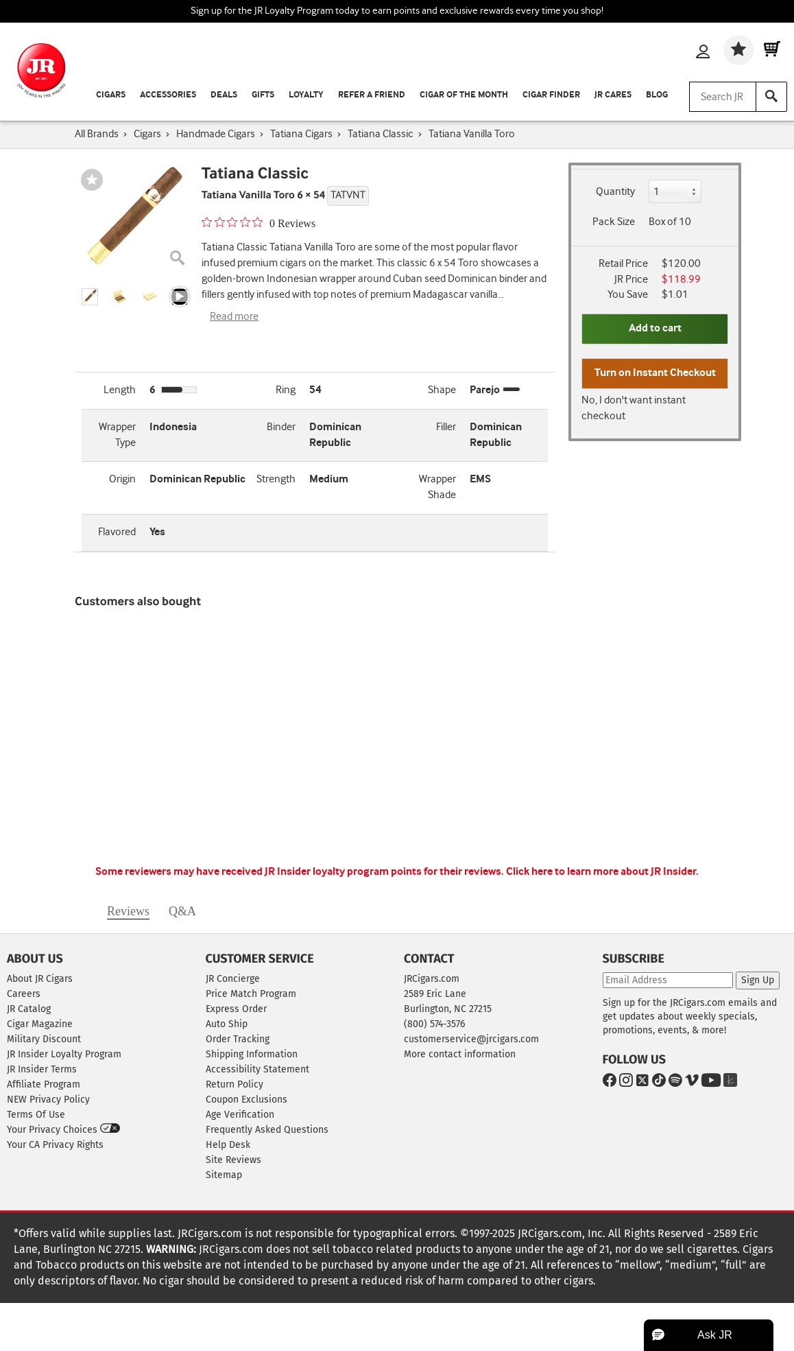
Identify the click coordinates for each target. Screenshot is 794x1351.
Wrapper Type (117, 435)
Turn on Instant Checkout (655, 372)
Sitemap (224, 1175)
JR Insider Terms (42, 1069)
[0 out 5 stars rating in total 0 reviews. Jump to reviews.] (258, 223)
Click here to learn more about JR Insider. (602, 871)
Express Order (236, 1009)
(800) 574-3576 (434, 1024)
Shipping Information (252, 1054)
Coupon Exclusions (246, 1099)
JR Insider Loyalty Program (64, 1054)
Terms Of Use (36, 1114)
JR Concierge (233, 979)
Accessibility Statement (257, 1069)
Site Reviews (233, 1160)
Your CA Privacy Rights (55, 1145)
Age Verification (240, 1114)
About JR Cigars (40, 979)
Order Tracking (237, 1039)
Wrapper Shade (437, 487)
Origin (122, 479)
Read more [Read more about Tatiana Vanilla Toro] (234, 316)
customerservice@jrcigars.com (471, 1039)
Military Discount (44, 1039)
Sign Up (757, 980)
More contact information (460, 1054)
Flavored (117, 532)
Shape (442, 390)
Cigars (110, 95)
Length (120, 390)
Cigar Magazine (40, 1024)
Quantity (615, 191)
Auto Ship (227, 1024)
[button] (90, 296)
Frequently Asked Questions (267, 1130)
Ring (286, 390)
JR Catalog (29, 1009)
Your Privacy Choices (63, 1129)
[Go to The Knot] (727, 1082)
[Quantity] (675, 191)
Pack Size (613, 221)
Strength (276, 479)
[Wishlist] (738, 50)
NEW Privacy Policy (48, 1099)
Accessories (168, 95)
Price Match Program (251, 994)
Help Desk (228, 1145)
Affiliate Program (43, 1084)
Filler (446, 427)
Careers (23, 994)
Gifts (263, 95)
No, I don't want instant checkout (633, 408)
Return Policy (234, 1084)
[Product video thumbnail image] (179, 296)
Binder (281, 427)
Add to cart (655, 328)
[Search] (771, 97)
